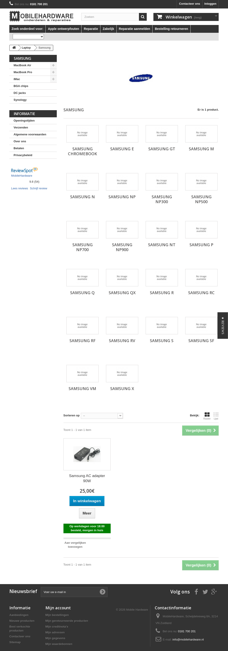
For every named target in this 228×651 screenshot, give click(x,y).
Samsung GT (161, 148)
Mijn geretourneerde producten (66, 620)
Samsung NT (161, 244)
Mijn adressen (55, 632)
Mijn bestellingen (57, 615)
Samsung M (201, 148)
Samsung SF (201, 340)
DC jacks (20, 93)
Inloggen (210, 3)
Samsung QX (122, 292)
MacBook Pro (23, 72)
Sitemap (15, 642)
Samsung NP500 (201, 199)
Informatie (24, 113)
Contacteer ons (189, 3)
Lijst (216, 416)
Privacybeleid (23, 155)
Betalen (19, 148)
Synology (20, 99)
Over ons (20, 141)
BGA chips (21, 86)
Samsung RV (122, 340)
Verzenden (21, 127)
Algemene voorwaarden (30, 134)
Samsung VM (82, 388)
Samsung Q (82, 292)
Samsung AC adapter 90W (87, 478)
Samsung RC (201, 292)
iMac (17, 79)
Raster (207, 416)
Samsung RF (82, 340)
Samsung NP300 (162, 199)
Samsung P (201, 244)
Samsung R (162, 292)
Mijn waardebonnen (58, 644)
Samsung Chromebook (82, 151)
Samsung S (161, 340)
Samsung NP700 (82, 247)
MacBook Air (22, 65)
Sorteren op (71, 415)
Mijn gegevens (55, 638)
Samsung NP (122, 196)
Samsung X (122, 388)
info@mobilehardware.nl (188, 639)
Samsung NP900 (122, 247)
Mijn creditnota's (56, 626)
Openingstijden (24, 120)
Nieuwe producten (22, 620)
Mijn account (58, 607)
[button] (223, 325)
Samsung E (122, 148)
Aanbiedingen (18, 615)
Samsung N (82, 196)
